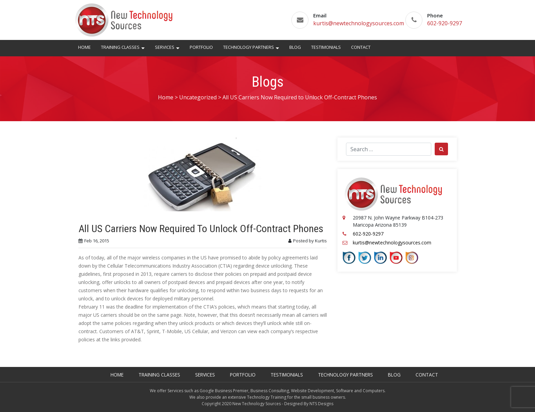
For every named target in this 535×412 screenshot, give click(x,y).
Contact (361, 47)
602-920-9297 (444, 23)
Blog (295, 47)
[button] (143, 49)
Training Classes (120, 47)
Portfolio (201, 47)
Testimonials (326, 47)
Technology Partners (248, 47)
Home (84, 47)
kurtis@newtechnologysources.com (358, 23)
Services (164, 47)
